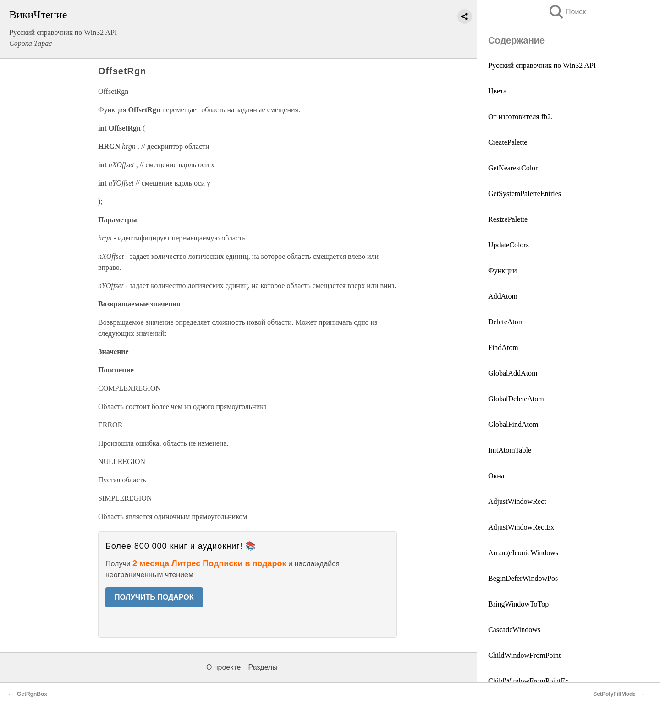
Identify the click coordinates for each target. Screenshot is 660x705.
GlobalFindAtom (513, 424)
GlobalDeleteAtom (516, 399)
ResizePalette (508, 219)
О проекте (223, 667)
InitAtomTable (509, 450)
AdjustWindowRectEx (521, 527)
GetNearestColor (513, 168)
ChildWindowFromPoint (524, 655)
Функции (502, 270)
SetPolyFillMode (614, 694)
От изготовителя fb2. (520, 116)
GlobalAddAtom (513, 373)
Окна (496, 476)
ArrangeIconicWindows (523, 553)
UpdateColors (508, 245)
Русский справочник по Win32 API (542, 65)
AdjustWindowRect (517, 501)
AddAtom (502, 296)
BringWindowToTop (518, 604)
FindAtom (503, 347)
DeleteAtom (506, 322)
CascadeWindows (514, 630)
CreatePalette (507, 142)
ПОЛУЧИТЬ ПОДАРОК (154, 597)
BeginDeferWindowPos (523, 578)
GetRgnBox (32, 694)
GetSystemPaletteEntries (524, 193)
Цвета (497, 91)
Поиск (567, 12)
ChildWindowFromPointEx (528, 681)
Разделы (262, 667)
